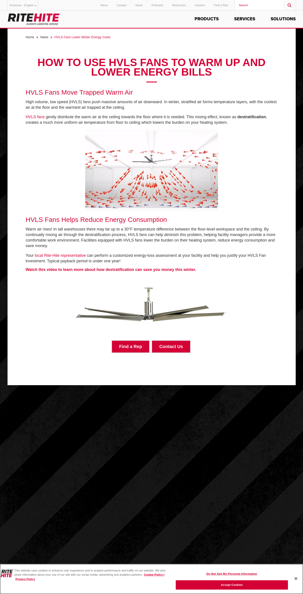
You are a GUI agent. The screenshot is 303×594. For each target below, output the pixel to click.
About (104, 5)
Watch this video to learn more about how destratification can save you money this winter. (111, 269)
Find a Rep (221, 5)
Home (30, 37)
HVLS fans (35, 117)
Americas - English (24, 5)
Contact (122, 5)
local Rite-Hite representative (60, 255)
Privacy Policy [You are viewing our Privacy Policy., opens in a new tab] (25, 579)
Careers (200, 5)
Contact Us (171, 346)
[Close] (296, 578)
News (139, 5)
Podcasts (157, 5)
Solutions (283, 19)
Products (207, 19)
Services (244, 19)
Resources (179, 5)
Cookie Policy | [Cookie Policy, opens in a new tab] (154, 574)
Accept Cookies (232, 584)
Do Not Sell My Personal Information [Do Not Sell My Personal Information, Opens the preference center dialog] (232, 573)
